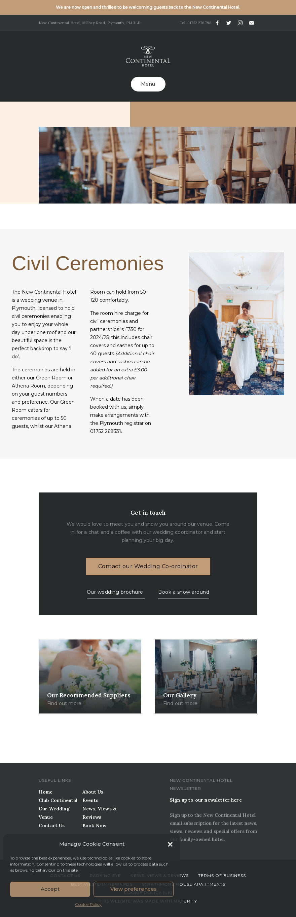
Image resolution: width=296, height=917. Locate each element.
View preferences (133, 889)
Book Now (94, 825)
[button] (170, 843)
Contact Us (52, 825)
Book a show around (183, 592)
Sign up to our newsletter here (206, 800)
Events (90, 800)
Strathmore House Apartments (183, 884)
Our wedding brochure (116, 592)
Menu (148, 84)
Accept (50, 889)
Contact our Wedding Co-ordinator (148, 566)
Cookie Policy (88, 904)
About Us (92, 792)
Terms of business (222, 875)
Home (46, 792)
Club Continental (58, 800)
